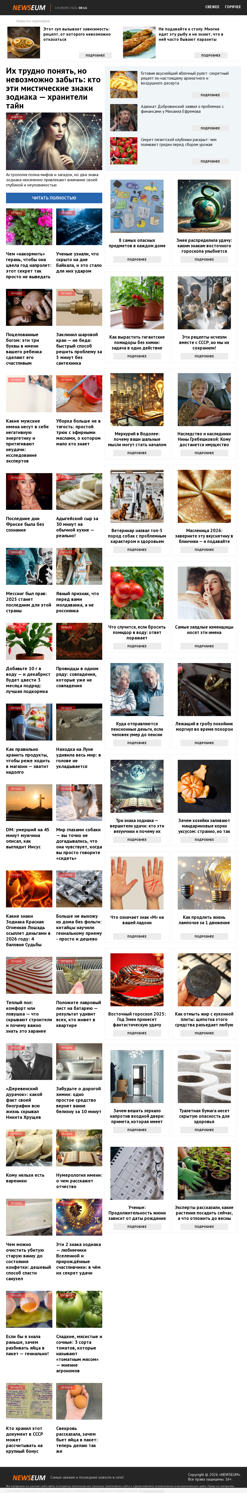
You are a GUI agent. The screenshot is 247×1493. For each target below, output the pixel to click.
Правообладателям (152, 1490)
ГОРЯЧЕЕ (233, 6)
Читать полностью (54, 198)
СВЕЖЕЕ (212, 6)
